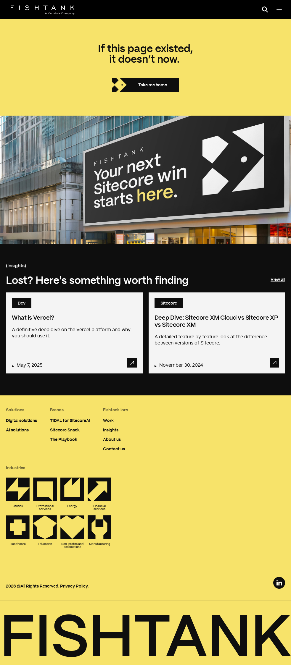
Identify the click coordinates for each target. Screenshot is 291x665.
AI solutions (17, 429)
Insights (110, 429)
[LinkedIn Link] (279, 583)
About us (112, 439)
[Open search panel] (265, 9)
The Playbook (63, 439)
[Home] (43, 10)
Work (108, 420)
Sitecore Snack (65, 429)
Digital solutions (21, 420)
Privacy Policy (74, 585)
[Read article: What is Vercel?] (74, 332)
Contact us (114, 448)
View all (278, 279)
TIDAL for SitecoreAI (70, 420)
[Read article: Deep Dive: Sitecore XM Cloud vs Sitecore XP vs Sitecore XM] (217, 332)
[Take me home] (145, 85)
